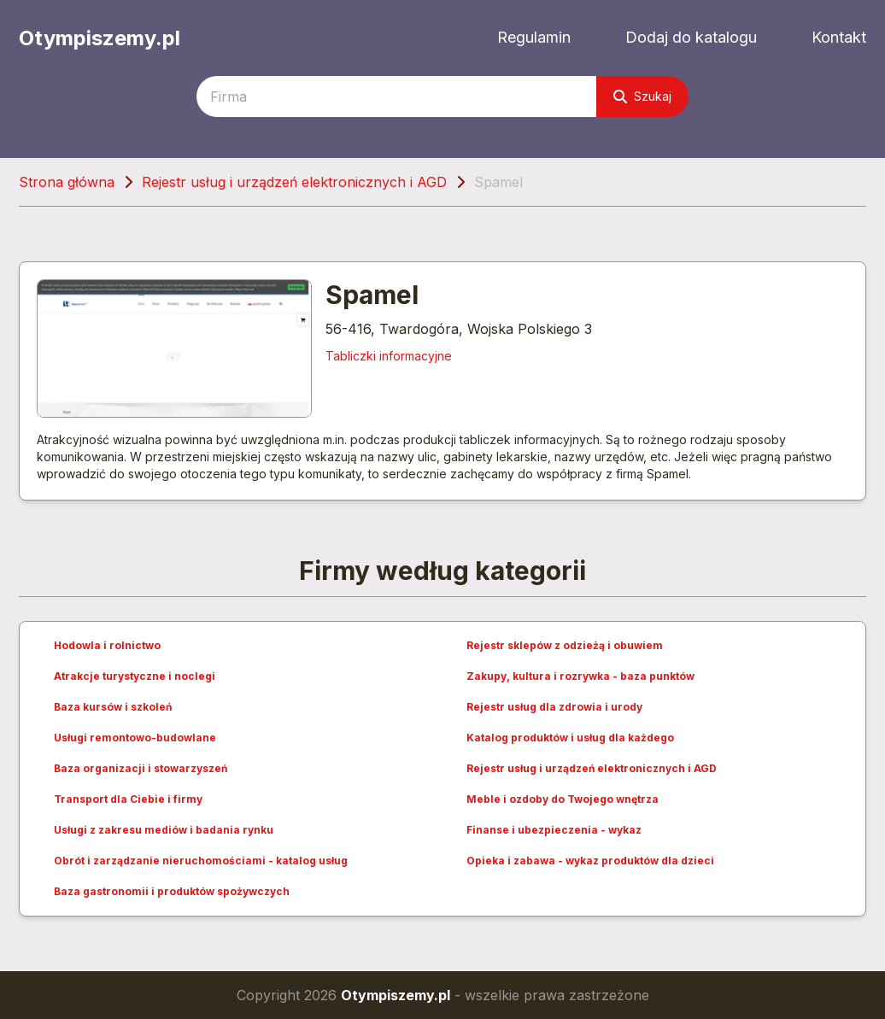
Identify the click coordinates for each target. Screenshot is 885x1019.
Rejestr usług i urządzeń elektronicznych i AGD (294, 181)
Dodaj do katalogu (691, 37)
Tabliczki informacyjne (388, 355)
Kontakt (839, 37)
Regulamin (534, 37)
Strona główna (66, 181)
